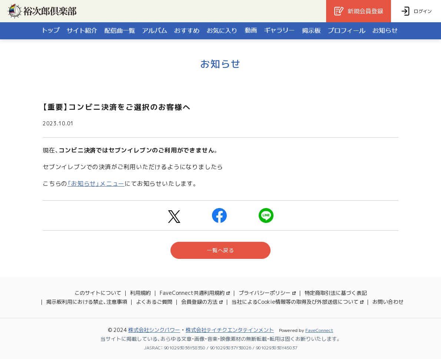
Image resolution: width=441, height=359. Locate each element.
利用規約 (140, 292)
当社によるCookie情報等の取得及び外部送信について (298, 301)
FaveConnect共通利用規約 (195, 292)
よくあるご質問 (154, 301)
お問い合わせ (388, 301)
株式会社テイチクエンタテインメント (230, 329)
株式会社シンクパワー (154, 329)
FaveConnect (319, 330)
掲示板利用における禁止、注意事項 (86, 301)
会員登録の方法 (202, 301)
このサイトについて (97, 292)
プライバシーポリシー (267, 292)
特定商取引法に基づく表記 (336, 292)
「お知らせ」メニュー (96, 184)
